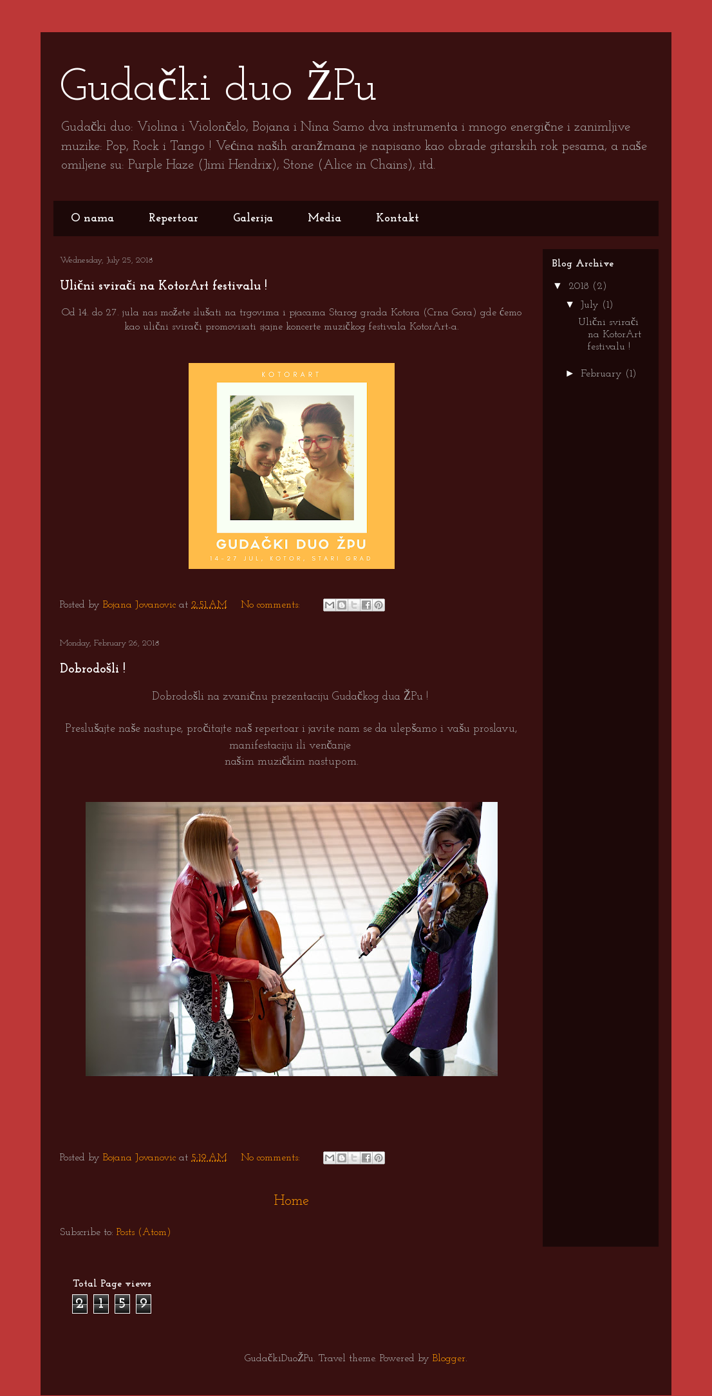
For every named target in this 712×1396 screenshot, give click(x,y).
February (603, 374)
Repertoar (173, 218)
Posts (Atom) (144, 1232)
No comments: (272, 605)
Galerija (253, 218)
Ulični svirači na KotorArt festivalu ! (163, 286)
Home (291, 1201)
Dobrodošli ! (93, 669)
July (591, 305)
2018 (580, 286)
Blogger (449, 1359)
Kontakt (397, 218)
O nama (92, 218)
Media (324, 218)
